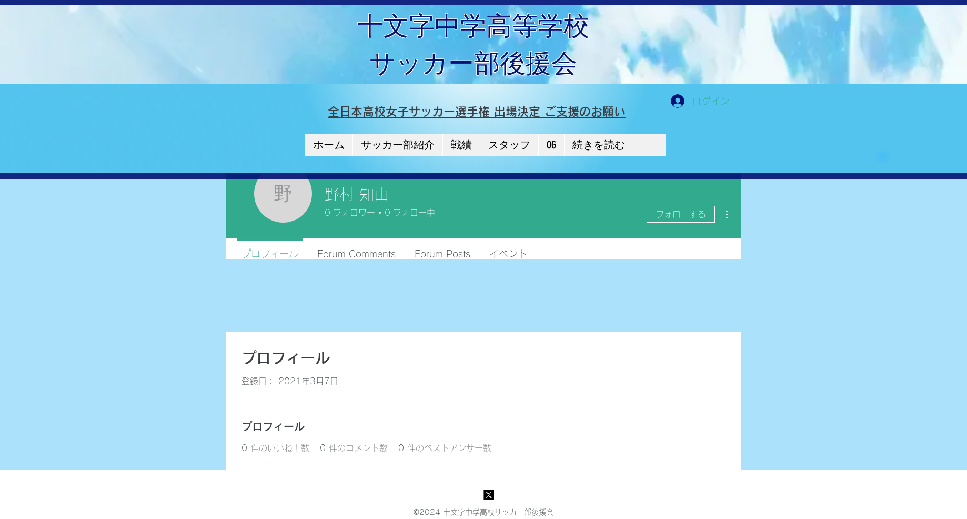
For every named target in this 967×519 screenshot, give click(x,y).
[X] (488, 495)
